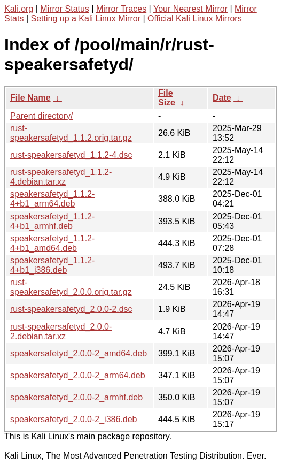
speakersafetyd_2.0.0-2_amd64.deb (78, 353)
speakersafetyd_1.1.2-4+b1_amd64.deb (52, 243)
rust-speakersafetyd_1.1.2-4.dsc (71, 154)
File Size (166, 97)
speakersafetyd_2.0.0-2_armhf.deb (76, 397)
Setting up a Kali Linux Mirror (85, 18)
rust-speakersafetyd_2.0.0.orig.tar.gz (71, 287)
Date (222, 97)
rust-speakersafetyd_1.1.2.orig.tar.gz (71, 133)
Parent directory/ (41, 115)
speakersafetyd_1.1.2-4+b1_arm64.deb (52, 198)
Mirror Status (64, 8)
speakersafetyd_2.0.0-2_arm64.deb (77, 375)
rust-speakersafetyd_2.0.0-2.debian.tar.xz (61, 331)
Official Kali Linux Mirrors (194, 18)
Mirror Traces (121, 8)
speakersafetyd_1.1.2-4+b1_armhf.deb (52, 221)
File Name (30, 97)
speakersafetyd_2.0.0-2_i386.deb (73, 419)
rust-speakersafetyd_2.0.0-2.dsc (71, 309)
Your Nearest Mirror (190, 8)
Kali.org (18, 8)
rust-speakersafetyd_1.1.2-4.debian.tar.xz (61, 176)
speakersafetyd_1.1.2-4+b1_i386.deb (52, 265)
